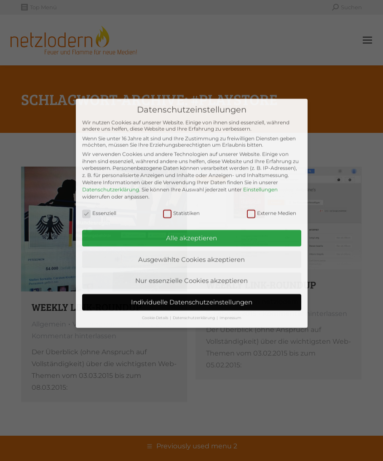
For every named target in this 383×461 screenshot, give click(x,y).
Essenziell (99, 172)
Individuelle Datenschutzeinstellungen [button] (191, 261)
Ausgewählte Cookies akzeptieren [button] (191, 219)
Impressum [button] (230, 277)
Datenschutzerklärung (110, 149)
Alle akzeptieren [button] (191, 197)
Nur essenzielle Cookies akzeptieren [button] (191, 240)
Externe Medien (271, 172)
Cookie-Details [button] (155, 277)
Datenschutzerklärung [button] (194, 277)
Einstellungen (260, 149)
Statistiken (181, 172)
